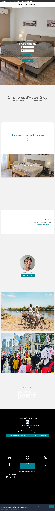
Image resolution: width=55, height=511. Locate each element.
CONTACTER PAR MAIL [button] (39, 435)
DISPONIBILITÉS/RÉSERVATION (17, 435)
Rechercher (27, 55)
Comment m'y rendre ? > (43, 224)
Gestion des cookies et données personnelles (10, 509)
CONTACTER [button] (27, 275)
